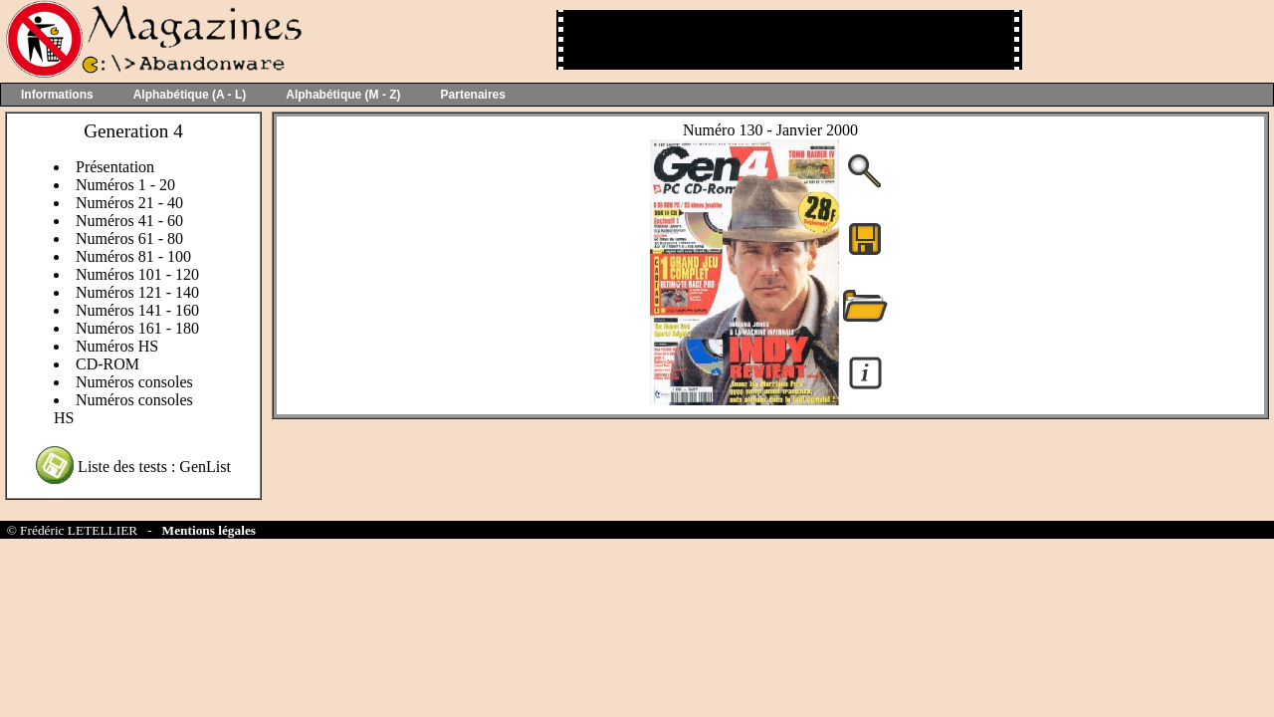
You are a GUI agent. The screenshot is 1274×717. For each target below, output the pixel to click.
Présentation (115, 166)
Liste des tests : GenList (154, 466)
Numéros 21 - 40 (129, 202)
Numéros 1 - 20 (125, 184)
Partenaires (473, 95)
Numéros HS (117, 346)
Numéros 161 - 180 (137, 328)
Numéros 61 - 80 (129, 238)
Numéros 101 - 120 (137, 274)
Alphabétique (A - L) (190, 95)
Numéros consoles (134, 381)
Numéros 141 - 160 (137, 310)
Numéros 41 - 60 (129, 220)
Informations (57, 95)
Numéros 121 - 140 (137, 292)
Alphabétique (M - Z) (343, 95)
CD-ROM (107, 364)
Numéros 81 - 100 (133, 256)
